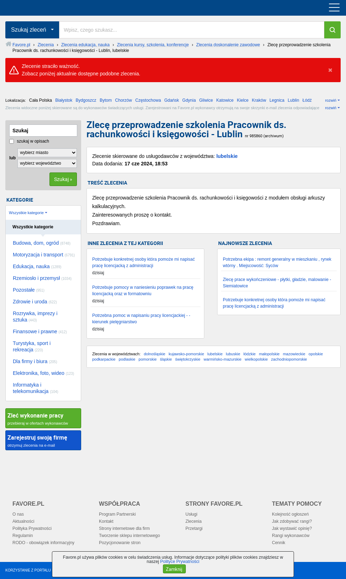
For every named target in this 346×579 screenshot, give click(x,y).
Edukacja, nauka (37, 266)
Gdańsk (171, 100)
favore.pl (49, 8)
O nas (18, 514)
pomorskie (147, 359)
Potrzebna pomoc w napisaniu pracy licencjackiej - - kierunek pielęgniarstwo (141, 318)
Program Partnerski (117, 514)
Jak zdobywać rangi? (292, 521)
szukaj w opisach (29, 141)
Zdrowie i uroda (35, 301)
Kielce (243, 100)
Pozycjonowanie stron (120, 542)
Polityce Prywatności (179, 561)
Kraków (259, 100)
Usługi (191, 514)
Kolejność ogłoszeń (290, 514)
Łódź (307, 100)
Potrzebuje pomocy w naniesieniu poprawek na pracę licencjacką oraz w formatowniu (142, 290)
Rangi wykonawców (290, 535)
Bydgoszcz (86, 100)
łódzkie (249, 354)
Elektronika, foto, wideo (43, 373)
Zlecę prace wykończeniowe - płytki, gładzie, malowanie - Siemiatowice (277, 282)
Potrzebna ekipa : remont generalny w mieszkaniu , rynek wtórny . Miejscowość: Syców (277, 262)
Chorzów (123, 100)
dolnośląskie (155, 354)
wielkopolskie (256, 359)
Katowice (225, 100)
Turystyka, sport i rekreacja (32, 346)
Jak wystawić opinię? (292, 528)
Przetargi (194, 528)
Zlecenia (193, 521)
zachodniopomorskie (289, 359)
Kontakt (106, 521)
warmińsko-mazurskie (222, 359)
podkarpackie (103, 359)
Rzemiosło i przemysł (42, 278)
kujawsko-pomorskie (186, 354)
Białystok (63, 100)
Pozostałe (28, 290)
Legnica (276, 100)
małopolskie (269, 354)
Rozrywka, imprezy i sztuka (35, 316)
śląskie (166, 359)
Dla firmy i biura (35, 361)
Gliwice (206, 100)
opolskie (316, 354)
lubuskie (233, 354)
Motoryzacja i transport (44, 254)
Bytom (106, 100)
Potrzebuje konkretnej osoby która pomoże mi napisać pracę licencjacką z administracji (143, 262)
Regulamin (22, 535)
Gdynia (189, 100)
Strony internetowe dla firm (124, 528)
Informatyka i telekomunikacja (35, 388)
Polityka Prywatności (32, 528)
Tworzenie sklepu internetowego (129, 535)
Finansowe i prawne (40, 331)
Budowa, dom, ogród (41, 243)
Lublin (293, 100)
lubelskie (227, 156)
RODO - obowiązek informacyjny (43, 542)
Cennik (278, 542)
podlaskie (127, 359)
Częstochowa (148, 100)
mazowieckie (294, 354)
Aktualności (23, 521)
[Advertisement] (213, 430)
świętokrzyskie (187, 359)
